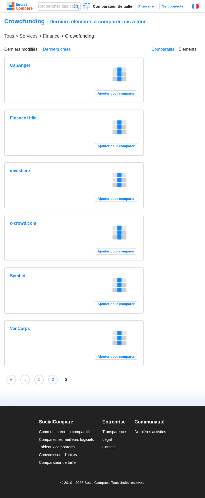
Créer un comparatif (86, 7)
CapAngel (20, 65)
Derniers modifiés (20, 49)
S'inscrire (145, 6)
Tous (9, 36)
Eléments (187, 49)
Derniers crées (57, 49)
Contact (109, 447)
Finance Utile (23, 118)
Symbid (17, 276)
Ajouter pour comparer (116, 93)
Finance (51, 36)
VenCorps (20, 328)
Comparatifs (162, 49)
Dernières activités (150, 432)
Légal (107, 439)
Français (195, 6)
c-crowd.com (23, 223)
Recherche (76, 6)
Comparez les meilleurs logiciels (66, 439)
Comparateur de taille (112, 6)
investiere (20, 170)
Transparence (114, 432)
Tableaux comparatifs (57, 447)
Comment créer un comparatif (64, 432)
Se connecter (173, 6)
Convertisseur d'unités (58, 455)
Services (28, 36)
